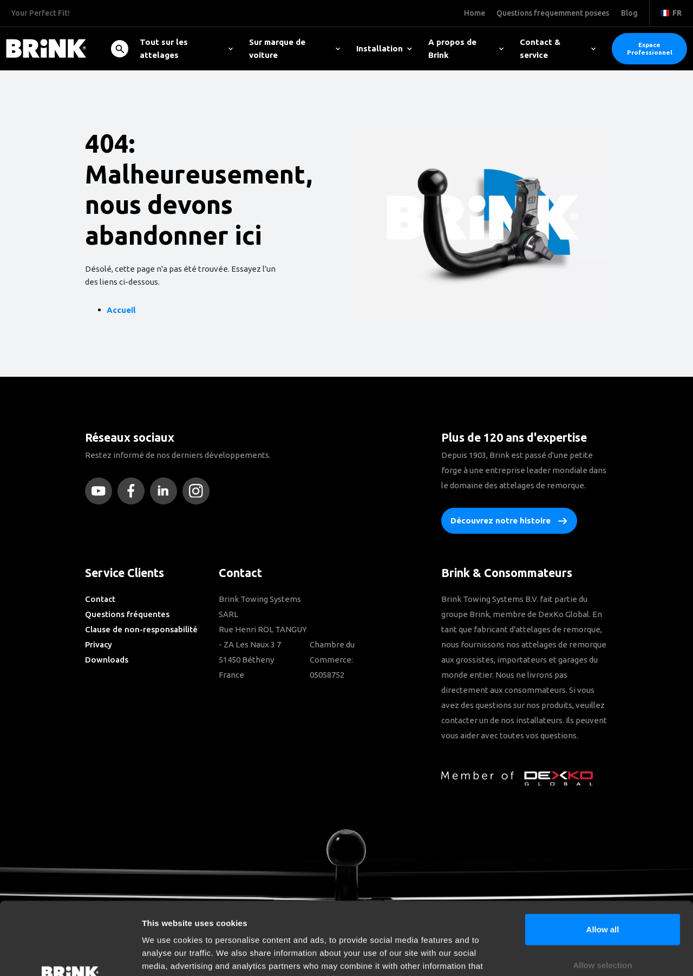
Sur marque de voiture (294, 48)
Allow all (602, 861)
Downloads (106, 659)
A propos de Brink (466, 48)
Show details (568, 954)
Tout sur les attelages (186, 48)
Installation (384, 48)
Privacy (98, 644)
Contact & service (558, 48)
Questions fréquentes (127, 614)
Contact (100, 599)
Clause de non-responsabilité (141, 629)
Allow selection (602, 896)
